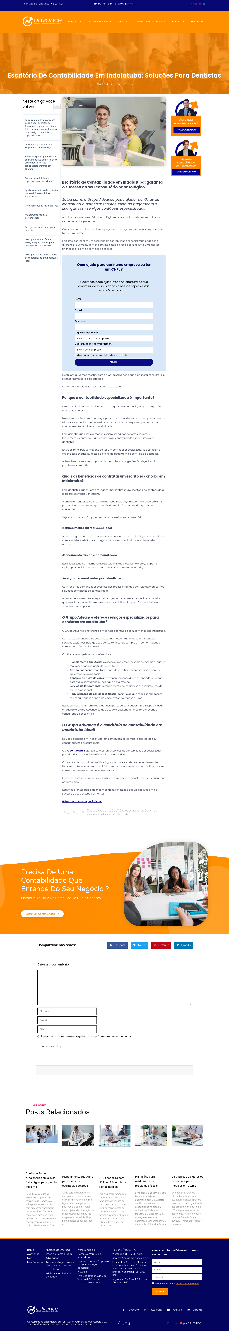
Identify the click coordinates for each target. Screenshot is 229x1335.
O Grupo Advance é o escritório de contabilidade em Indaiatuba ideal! (41, 257)
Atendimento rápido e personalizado (36, 216)
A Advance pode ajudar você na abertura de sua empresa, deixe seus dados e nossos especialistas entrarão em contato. (41, 162)
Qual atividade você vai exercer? (93, 343)
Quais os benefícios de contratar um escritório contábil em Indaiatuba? (41, 193)
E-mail (78, 310)
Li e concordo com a (102, 355)
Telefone (80, 321)
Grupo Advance (75, 750)
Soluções (76, 21)
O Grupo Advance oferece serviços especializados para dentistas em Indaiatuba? (39, 242)
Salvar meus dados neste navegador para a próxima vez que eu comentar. (86, 1036)
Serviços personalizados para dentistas (40, 229)
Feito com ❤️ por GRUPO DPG (184, 1323)
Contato (180, 21)
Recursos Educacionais (153, 21)
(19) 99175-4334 (103, 3)
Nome (78, 298)
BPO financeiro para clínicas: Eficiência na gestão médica (112, 1182)
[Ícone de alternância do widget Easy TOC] (57, 106)
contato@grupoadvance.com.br (43, 3)
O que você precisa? (86, 332)
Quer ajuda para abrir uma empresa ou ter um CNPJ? (38, 146)
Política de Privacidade (124, 1323)
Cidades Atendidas (101, 21)
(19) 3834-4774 (127, 3)
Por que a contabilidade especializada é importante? (39, 180)
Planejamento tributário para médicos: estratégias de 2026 (77, 1181)
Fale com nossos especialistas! (82, 801)
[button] (117, 945)
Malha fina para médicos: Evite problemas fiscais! (146, 1181)
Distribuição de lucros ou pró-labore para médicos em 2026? (187, 1181)
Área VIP (197, 21)
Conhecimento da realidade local (42, 205)
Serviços (126, 21)
